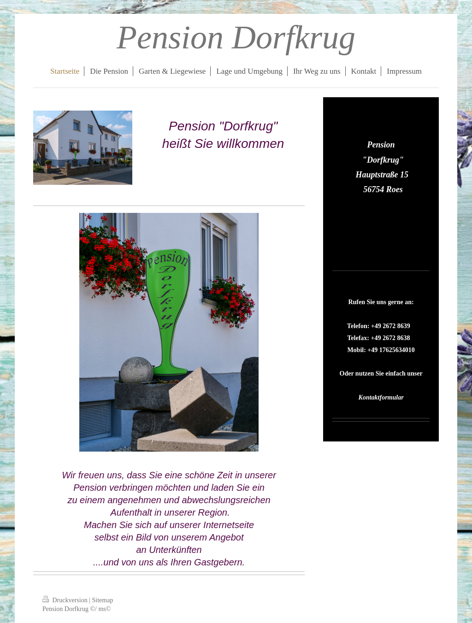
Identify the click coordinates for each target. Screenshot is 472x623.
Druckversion (65, 600)
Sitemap (102, 600)
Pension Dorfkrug (236, 37)
